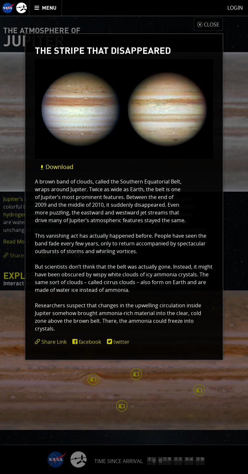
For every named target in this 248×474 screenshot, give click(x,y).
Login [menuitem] (235, 7)
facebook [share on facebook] (90, 341)
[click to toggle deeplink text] (52, 342)
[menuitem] (45, 8)
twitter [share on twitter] (121, 341)
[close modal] (208, 24)
